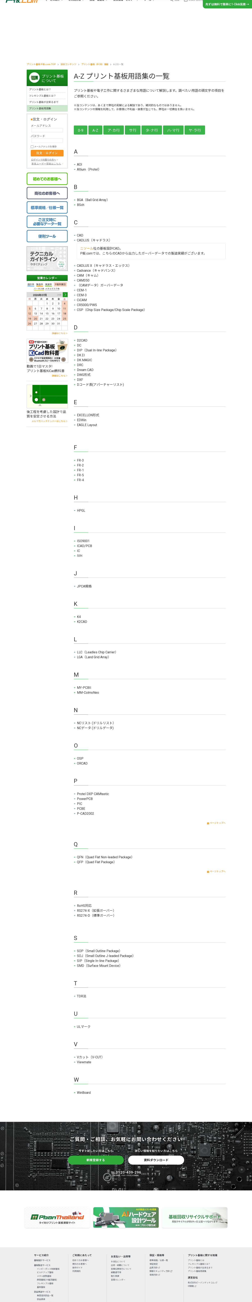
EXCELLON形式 (88, 370)
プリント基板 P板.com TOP (41, 18)
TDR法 (81, 951)
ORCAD (82, 718)
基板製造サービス (42, 1219)
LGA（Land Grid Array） (94, 612)
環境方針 (153, 1229)
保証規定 (153, 1218)
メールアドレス (41, 80)
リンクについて (132, 1275)
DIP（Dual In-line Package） (98, 305)
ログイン (217, 6)
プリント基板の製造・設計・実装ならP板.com (22, 6)
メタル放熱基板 (44, 1230)
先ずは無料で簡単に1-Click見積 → (227, 16)
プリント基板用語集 (40, 62)
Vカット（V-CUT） (91, 1012)
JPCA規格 (84, 541)
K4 (79, 571)
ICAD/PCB (84, 500)
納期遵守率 (116, 1227)
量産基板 (41, 1241)
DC (79, 300)
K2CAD (82, 576)
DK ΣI (81, 310)
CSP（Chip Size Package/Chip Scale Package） (112, 264)
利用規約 (76, 1226)
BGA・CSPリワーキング (48, 1261)
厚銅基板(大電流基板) (47, 1234)
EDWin (81, 375)
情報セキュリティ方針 (159, 1226)
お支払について (118, 1216)
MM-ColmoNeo (88, 647)
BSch (80, 159)
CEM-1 (82, 245)
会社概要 (73, 1275)
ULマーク (84, 981)
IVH (79, 510)
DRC (80, 319)
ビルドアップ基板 (45, 1227)
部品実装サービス (42, 1246)
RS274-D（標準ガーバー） (96, 870)
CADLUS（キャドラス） (94, 195)
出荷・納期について (120, 1219)
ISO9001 (83, 496)
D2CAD (82, 295)
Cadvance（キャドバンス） (97, 225)
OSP (80, 713)
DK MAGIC (84, 315)
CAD (80, 190)
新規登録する (96, 1114)
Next (65, 249)
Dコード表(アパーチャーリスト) (100, 339)
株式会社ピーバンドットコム (201, 1237)
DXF (80, 334)
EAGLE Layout (87, 379)
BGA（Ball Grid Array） (93, 154)
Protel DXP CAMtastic (93, 748)
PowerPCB (85, 753)
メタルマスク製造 (45, 1257)
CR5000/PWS (87, 259)
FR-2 (80, 420)
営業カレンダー (47, 232)
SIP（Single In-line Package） (99, 915)
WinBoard (84, 1047)
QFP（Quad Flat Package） (97, 817)
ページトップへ (218, 777)
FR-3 (80, 415)
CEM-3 (82, 250)
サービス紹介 (52, 6)
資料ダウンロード (156, 1114)
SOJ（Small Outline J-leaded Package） (106, 910)
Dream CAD (85, 324)
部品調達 (41, 1253)
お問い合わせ (196, 6)
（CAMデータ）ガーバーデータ (100, 240)
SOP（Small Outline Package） (99, 905)
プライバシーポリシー (111, 1275)
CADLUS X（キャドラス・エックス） (104, 220)
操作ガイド (77, 1222)
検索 (176, 6)
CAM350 (83, 235)
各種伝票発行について (121, 1223)
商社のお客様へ (79, 1218)
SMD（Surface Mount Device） (99, 920)
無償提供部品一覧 (45, 1250)
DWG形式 (84, 329)
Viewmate (84, 1017)
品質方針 (153, 1222)
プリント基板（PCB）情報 (94, 18)
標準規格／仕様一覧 (158, 1215)
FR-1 (80, 425)
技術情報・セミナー (124, 6)
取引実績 (115, 1230)
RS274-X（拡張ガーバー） (96, 865)
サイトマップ (177, 1275)
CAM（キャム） (88, 230)
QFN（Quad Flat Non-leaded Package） (105, 812)
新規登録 (234, 6)
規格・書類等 (97, 6)
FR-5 (80, 430)
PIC (79, 758)
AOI (79, 119)
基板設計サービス (42, 1215)
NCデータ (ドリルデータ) (95, 682)
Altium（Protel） (89, 124)
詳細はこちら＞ (60, 287)
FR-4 (80, 435)
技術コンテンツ (68, 18)
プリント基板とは (196, 1215)
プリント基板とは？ (40, 43)
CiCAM (82, 255)
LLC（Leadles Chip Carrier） (97, 607)
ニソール (86, 203)
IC (78, 505)
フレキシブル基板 (45, 1238)
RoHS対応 (84, 860)
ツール (147, 6)
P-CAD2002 (85, 768)
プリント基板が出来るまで (43, 56)
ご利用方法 (74, 6)
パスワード (38, 90)
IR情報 (191, 1241)
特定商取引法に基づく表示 (155, 1275)
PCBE (81, 763)
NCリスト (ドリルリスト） (96, 678)
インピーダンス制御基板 (48, 1223)
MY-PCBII (84, 642)
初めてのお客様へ (80, 1215)
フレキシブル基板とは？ (42, 50)
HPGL (81, 465)
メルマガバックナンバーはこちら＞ (50, 375)
